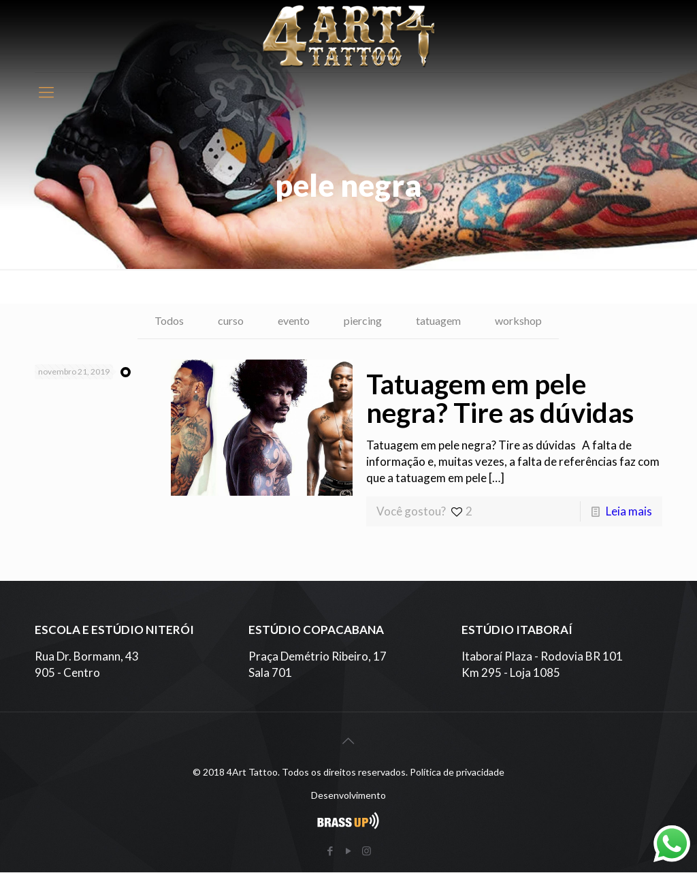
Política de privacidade (457, 772)
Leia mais (629, 512)
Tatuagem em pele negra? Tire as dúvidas (500, 399)
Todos (160, 321)
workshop (527, 321)
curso (224, 321)
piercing (363, 321)
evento (291, 321)
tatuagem (443, 321)
